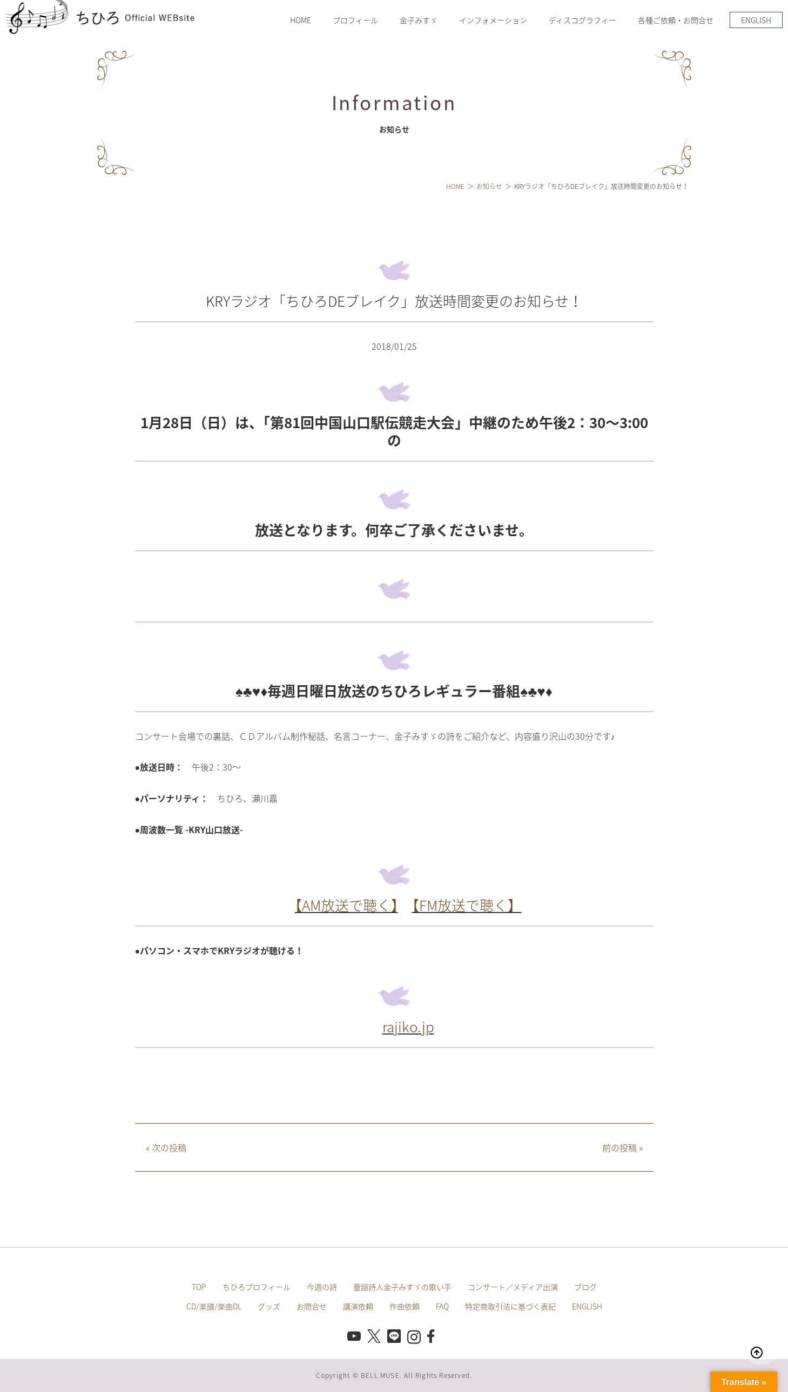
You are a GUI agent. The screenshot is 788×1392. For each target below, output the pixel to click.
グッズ (269, 1306)
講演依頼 (358, 1306)
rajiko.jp (408, 1026)
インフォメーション (493, 20)
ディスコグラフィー (582, 20)
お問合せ (312, 1306)
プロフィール (355, 20)
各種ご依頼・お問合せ (675, 20)
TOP (199, 1286)
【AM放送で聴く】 (346, 905)
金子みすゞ (418, 20)
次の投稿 (166, 1147)
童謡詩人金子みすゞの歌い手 (402, 1286)
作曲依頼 (404, 1306)
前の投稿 (622, 1147)
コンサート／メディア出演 (513, 1286)
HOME (300, 20)
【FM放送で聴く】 (467, 905)
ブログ (585, 1286)
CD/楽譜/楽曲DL (213, 1306)
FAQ (442, 1306)
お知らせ (489, 186)
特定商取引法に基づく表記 (510, 1306)
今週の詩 (322, 1286)
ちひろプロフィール (257, 1286)
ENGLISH (756, 20)
